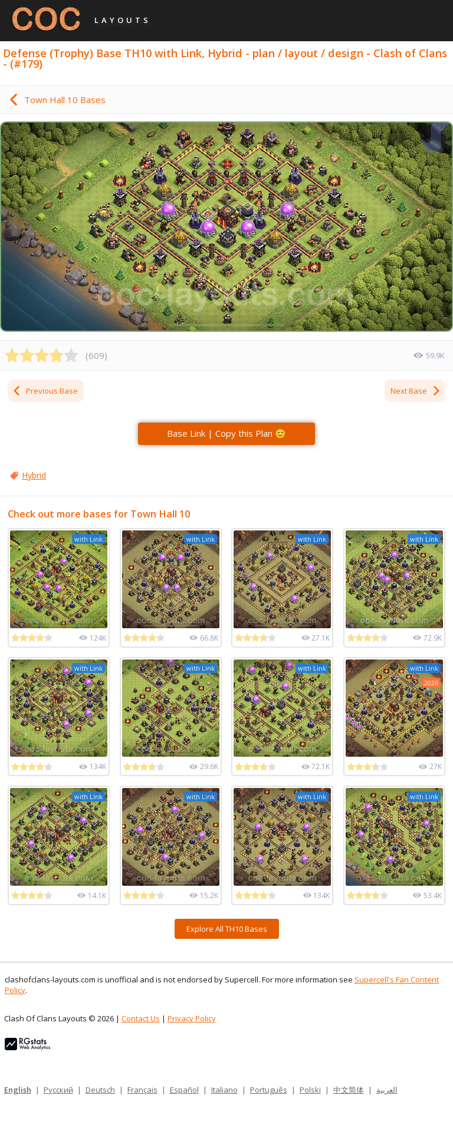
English (17, 1089)
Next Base (415, 390)
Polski (310, 1089)
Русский (58, 1089)
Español (184, 1089)
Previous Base (45, 390)
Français (142, 1089)
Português (268, 1089)
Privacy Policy (192, 1018)
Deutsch (100, 1089)
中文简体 (348, 1089)
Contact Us (141, 1018)
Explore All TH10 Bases (226, 928)
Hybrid (34, 475)
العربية (387, 1089)
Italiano (224, 1089)
